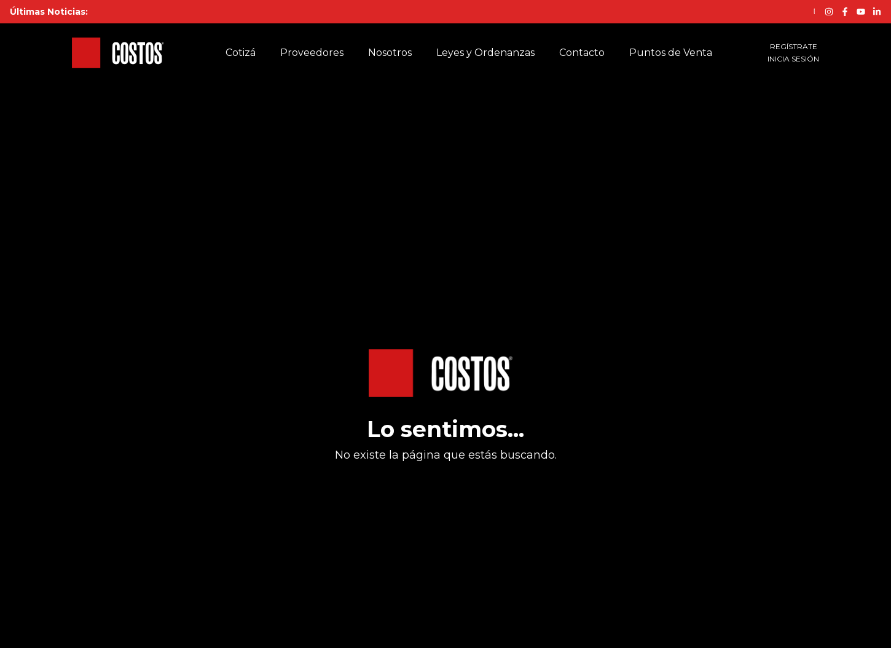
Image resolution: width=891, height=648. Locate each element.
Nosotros (390, 52)
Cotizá (241, 52)
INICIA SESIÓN (793, 58)
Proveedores (311, 52)
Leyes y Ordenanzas (485, 52)
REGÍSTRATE (793, 46)
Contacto (582, 52)
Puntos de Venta (670, 52)
